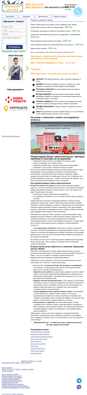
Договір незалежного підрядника (13, 384)
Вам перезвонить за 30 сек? (57, 7)
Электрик (26, 16)
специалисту (48, 178)
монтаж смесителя (36, 341)
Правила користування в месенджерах (15, 386)
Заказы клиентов (7, 371)
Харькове (24, 369)
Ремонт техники (60, 16)
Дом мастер (43, 16)
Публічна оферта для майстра (12, 377)
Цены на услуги (26, 363)
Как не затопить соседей (10, 374)
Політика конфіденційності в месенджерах (16, 387)
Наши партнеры (7, 367)
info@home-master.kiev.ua (11, 136)
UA (66, 9)
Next (31, 110)
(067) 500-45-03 (34, 7)
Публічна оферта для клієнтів (12, 376)
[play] (57, 138)
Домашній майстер (40, 125)
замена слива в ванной (37, 351)
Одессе (18, 369)
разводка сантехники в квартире (40, 334)
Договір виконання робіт (10, 382)
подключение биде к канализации (40, 332)
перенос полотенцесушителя (39, 339)
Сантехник (10, 16)
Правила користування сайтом (12, 381)
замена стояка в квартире (38, 344)
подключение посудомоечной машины (42, 336)
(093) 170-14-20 (34, 4)
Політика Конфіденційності (11, 379)
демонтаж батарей (36, 353)
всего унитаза (75, 251)
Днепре (31, 369)
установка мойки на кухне (38, 348)
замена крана (34, 346)
